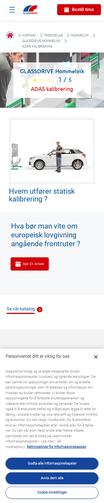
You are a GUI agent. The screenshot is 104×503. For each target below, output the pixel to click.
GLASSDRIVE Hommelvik (41, 41)
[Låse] (96, 357)
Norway (29, 35)
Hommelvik (80, 35)
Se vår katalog (21, 308)
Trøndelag (53, 35)
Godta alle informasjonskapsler (52, 463)
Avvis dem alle (52, 478)
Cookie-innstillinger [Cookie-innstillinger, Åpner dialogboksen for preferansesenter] (52, 492)
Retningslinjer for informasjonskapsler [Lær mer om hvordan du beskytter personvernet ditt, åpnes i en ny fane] (56, 447)
